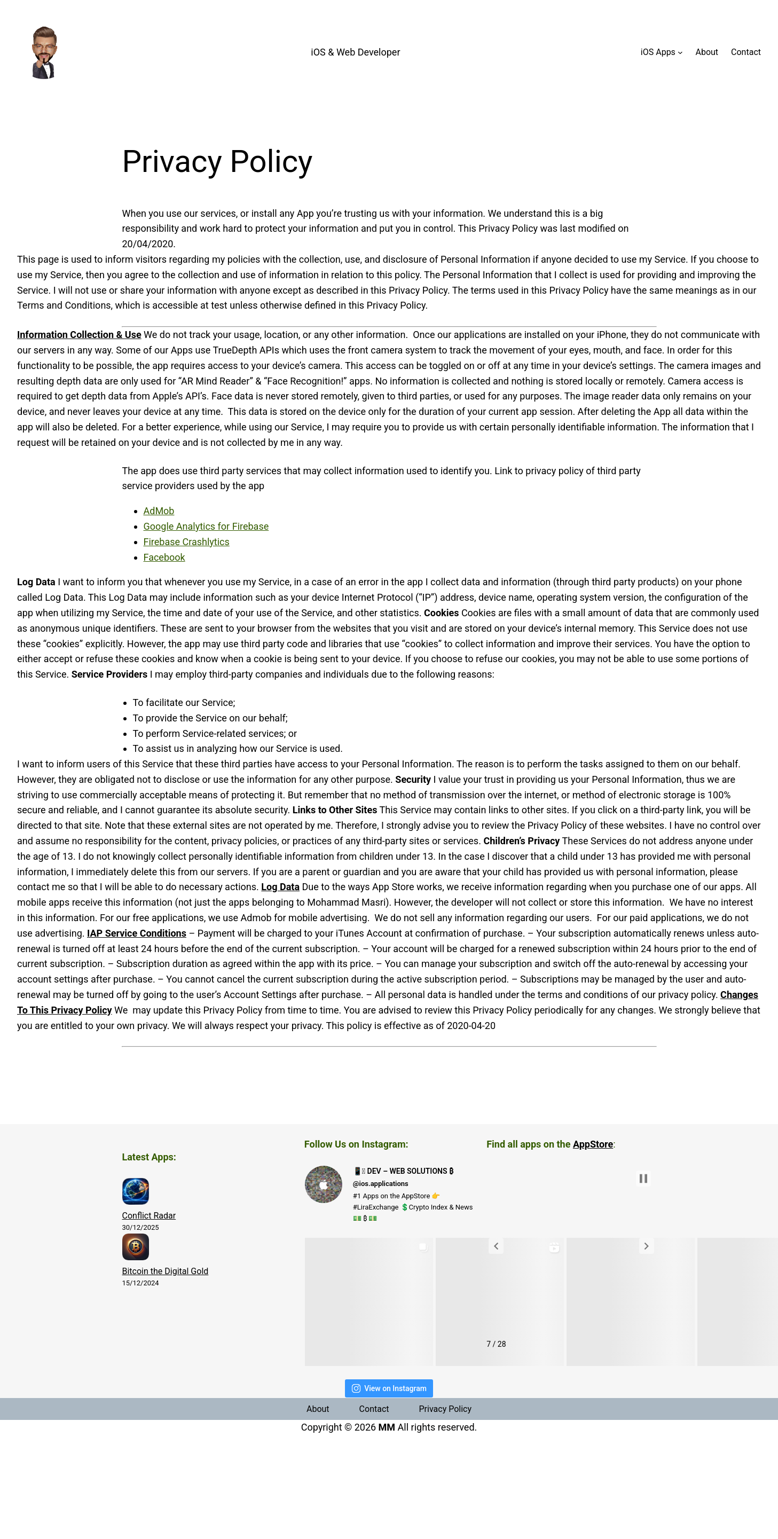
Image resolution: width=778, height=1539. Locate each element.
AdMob (159, 510)
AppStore (593, 1144)
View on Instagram (389, 1388)
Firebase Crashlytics (187, 541)
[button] (496, 1246)
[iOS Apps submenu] (680, 52)
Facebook (164, 557)
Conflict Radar (149, 1216)
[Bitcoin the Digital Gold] (135, 1249)
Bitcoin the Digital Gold (165, 1271)
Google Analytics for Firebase (206, 526)
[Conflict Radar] (135, 1193)
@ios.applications (380, 1184)
